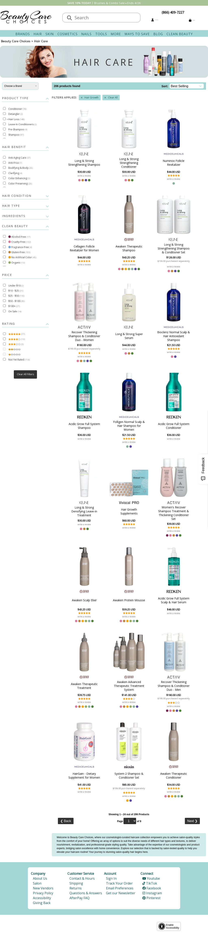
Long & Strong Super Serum (129, 336)
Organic (16, 262)
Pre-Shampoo (17, 129)
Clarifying (15, 173)
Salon (37, 883)
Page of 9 (129, 821)
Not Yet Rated (19, 360)
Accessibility (42, 898)
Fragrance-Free (20, 247)
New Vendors (43, 888)
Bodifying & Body (20, 168)
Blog (158, 34)
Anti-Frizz (15, 163)
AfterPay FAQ (79, 898)
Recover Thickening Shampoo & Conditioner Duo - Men (174, 686)
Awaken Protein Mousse (129, 600)
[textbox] (105, 17)
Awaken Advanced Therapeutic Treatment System (129, 686)
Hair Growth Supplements (129, 511)
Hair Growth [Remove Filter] (91, 97)
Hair (38, 34)
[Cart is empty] (192, 20)
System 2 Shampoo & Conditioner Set (129, 775)
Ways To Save (137, 34)
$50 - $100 (16, 301)
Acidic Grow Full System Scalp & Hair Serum (173, 600)
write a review (84, 175)
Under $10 (16, 285)
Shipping (76, 883)
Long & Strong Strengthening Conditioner (129, 163)
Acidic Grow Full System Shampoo (84, 426)
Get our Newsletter (120, 893)
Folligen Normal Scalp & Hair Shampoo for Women (129, 425)
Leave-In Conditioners (22, 124)
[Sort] (187, 86)
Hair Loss (16, 119)
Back (65, 821)
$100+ (14, 306)
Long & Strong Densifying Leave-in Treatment (84, 511)
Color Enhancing (19, 178)
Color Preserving (20, 183)
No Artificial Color (22, 257)
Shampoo (16, 134)
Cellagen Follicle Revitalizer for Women (84, 248)
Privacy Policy (43, 893)
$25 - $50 (16, 295)
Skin (50, 34)
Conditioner (17, 109)
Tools (101, 34)
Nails (86, 34)
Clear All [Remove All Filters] (113, 97)
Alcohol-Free (19, 237)
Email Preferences (119, 888)
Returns (75, 888)
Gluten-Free (19, 252)
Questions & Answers (85, 893)
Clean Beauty (180, 34)
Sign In (111, 878)
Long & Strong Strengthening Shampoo (84, 163)
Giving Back (42, 903)
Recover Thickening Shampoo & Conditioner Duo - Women (84, 336)
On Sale (14, 311)
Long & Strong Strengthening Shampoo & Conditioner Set (174, 248)
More (116, 34)
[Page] (130, 821)
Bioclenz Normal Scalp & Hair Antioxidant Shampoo (173, 336)
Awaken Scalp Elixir (84, 600)
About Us (40, 878)
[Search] (69, 18)
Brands (22, 34)
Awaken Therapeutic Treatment (84, 686)
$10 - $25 (15, 290)
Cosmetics (67, 34)
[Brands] (20, 86)
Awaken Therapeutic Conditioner (173, 775)
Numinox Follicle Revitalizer (173, 163)
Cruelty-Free (19, 242)
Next (192, 821)
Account (110, 873)
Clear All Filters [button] (25, 374)
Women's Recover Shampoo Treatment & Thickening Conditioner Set (173, 513)
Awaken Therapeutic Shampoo (129, 248)
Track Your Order (119, 883)
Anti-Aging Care (19, 157)
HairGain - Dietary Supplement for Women (84, 775)
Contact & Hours (82, 878)
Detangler (15, 114)
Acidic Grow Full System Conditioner (173, 426)
